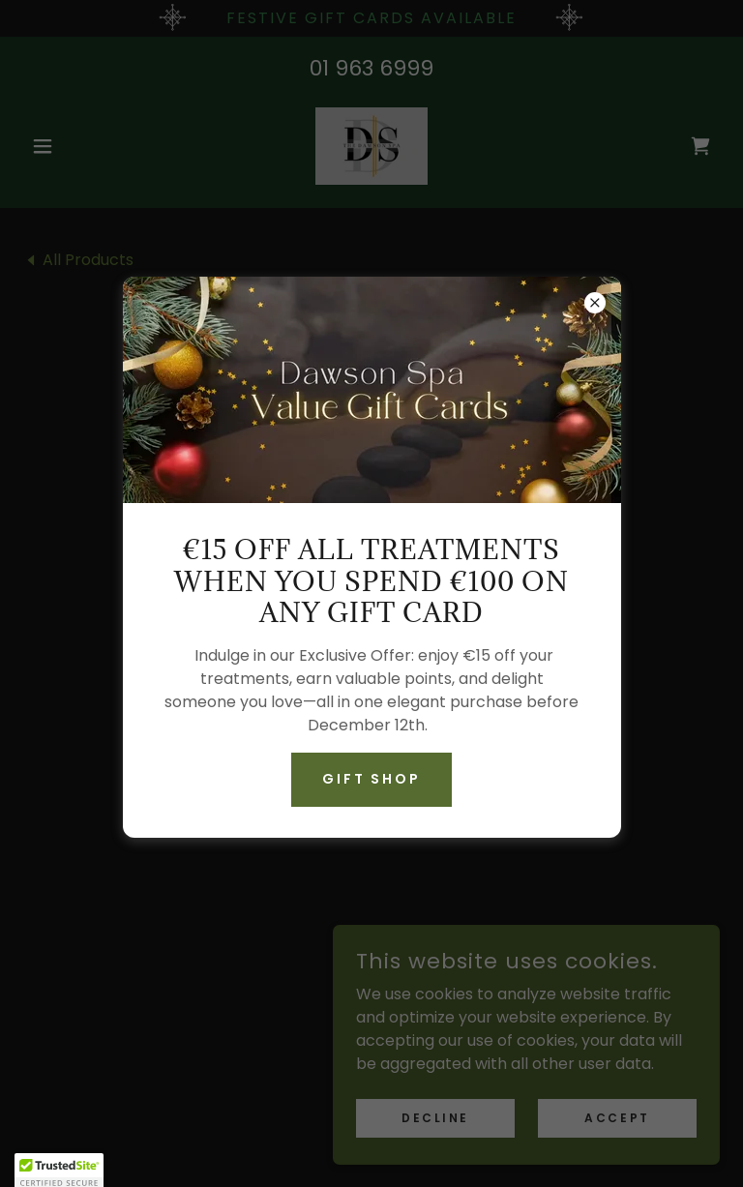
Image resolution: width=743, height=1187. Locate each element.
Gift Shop (372, 778)
